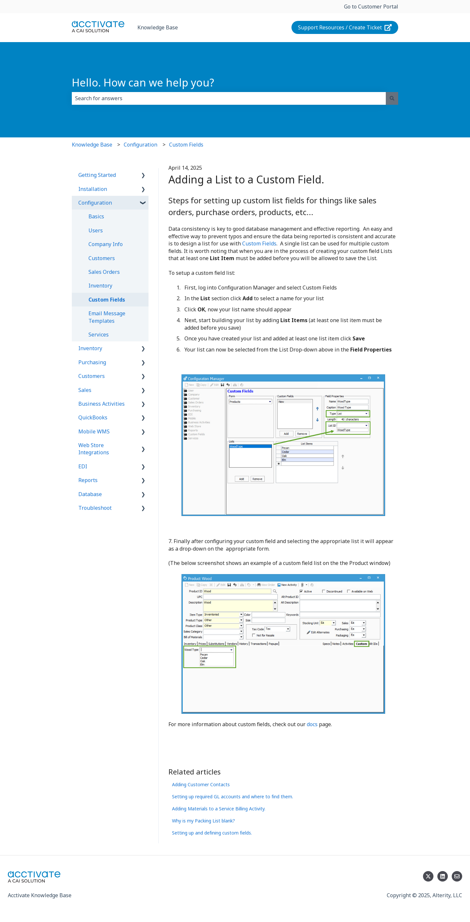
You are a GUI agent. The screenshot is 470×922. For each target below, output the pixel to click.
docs (313, 724)
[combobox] (229, 98)
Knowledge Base (157, 27)
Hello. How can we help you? (143, 82)
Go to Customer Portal (371, 6)
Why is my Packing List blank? (203, 821)
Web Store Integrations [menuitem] (93, 449)
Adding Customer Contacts (201, 784)
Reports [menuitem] (88, 480)
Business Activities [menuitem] (101, 403)
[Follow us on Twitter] (428, 876)
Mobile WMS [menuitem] (94, 431)
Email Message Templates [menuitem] (106, 317)
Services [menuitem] (98, 334)
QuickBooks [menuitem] (92, 417)
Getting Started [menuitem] (97, 175)
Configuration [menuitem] (95, 202)
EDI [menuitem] (82, 466)
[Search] (392, 98)
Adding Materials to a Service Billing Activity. (218, 808)
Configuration (140, 144)
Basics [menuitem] (96, 216)
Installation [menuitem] (92, 189)
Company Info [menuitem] (105, 244)
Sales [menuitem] (84, 390)
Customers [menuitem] (101, 258)
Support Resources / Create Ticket (345, 27)
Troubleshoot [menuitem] (95, 507)
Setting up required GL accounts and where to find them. (232, 796)
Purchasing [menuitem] (92, 362)
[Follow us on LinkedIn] (442, 876)
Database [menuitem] (90, 494)
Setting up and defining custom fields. (212, 833)
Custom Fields (186, 144)
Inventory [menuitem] (100, 285)
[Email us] (457, 876)
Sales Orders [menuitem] (104, 271)
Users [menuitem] (95, 230)
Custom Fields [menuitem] (106, 299)
